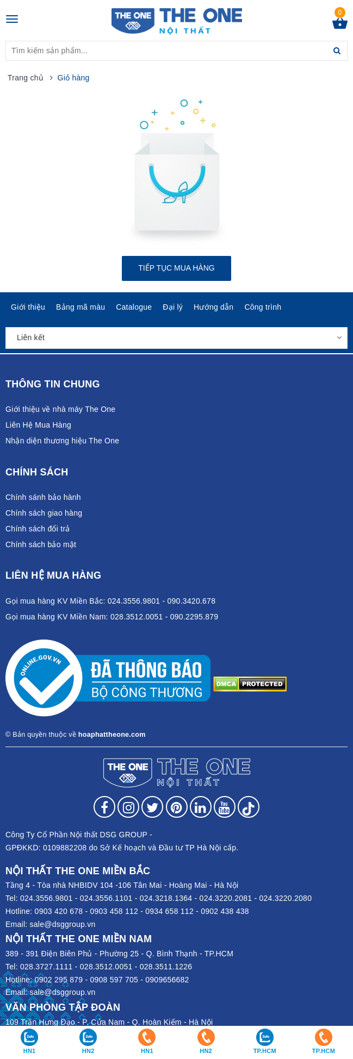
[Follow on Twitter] (152, 807)
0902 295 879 (59, 979)
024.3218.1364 (166, 898)
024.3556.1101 (106, 898)
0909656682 (167, 979)
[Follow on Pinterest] (177, 807)
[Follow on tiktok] (248, 807)
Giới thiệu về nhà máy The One (60, 409)
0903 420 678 (59, 911)
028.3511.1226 (166, 966)
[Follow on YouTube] (225, 807)
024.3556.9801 (46, 898)
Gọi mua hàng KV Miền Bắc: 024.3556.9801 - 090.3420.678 (110, 601)
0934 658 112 (169, 911)
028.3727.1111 (46, 966)
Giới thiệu (28, 307)
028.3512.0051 (106, 966)
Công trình (262, 307)
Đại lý (173, 307)
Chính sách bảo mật (40, 544)
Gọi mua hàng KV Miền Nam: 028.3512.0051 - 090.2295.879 (111, 616)
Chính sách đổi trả (37, 528)
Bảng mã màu (80, 307)
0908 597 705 (114, 979)
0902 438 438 (225, 911)
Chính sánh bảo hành (43, 497)
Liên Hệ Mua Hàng (38, 425)
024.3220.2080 (285, 898)
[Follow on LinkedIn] (201, 807)
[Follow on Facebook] (104, 807)
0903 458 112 (114, 911)
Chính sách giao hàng (43, 513)
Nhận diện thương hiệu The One (62, 440)
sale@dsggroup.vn (63, 924)
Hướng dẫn (213, 307)
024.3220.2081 (226, 898)
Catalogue (134, 307)
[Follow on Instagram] (128, 807)
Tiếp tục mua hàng (176, 268)
